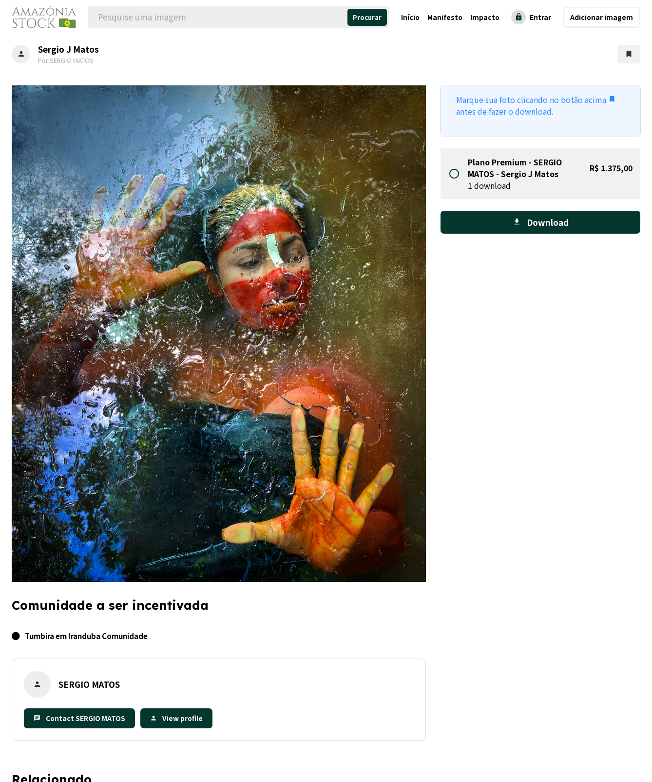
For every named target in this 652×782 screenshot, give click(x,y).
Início (410, 17)
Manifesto (444, 17)
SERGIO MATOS (89, 684)
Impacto (484, 17)
